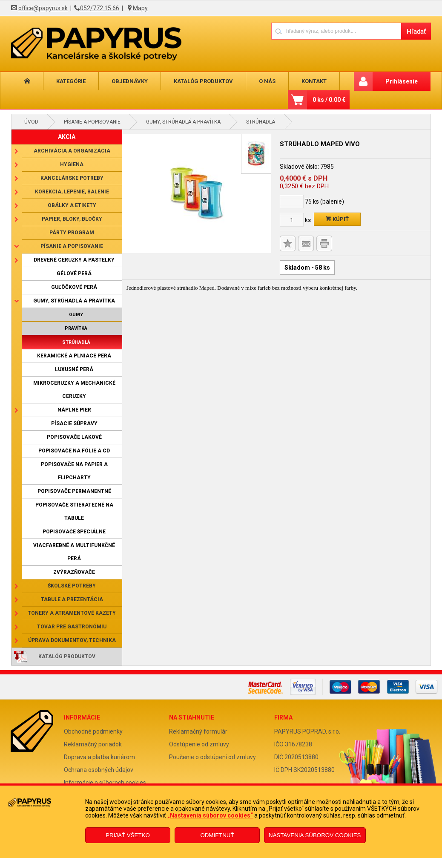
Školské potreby (72, 586)
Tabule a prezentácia (72, 599)
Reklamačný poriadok (93, 744)
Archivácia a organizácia (72, 151)
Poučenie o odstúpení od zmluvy (212, 757)
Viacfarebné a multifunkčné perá (74, 551)
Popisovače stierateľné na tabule (74, 511)
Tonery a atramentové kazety (72, 613)
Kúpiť (337, 219)
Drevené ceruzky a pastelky (74, 260)
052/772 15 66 (99, 8)
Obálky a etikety (72, 205)
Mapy (140, 8)
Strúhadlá (260, 122)
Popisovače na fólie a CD (74, 451)
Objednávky (120, 81)
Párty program (71, 233)
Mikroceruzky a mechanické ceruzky (74, 389)
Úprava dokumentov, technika (72, 640)
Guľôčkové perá (74, 287)
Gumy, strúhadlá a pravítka (183, 122)
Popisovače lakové (74, 437)
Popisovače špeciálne (74, 532)
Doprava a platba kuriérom (99, 757)
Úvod (31, 122)
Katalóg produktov (189, 81)
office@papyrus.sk (43, 8)
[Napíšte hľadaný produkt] (336, 31)
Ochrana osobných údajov (98, 769)
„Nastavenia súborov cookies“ (210, 815)
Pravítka (76, 328)
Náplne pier (74, 410)
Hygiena (71, 164)
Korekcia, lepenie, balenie (72, 192)
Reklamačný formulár (198, 731)
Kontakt (292, 81)
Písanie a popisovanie (92, 122)
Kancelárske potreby (71, 178)
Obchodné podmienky (93, 731)
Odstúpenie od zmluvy (199, 744)
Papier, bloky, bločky (72, 219)
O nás (249, 81)
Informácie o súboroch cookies (105, 782)
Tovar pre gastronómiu (71, 627)
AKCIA (66, 136)
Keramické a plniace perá (74, 356)
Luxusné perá (74, 369)
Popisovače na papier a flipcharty (74, 471)
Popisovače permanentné (74, 491)
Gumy (76, 314)
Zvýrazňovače (74, 572)
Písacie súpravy (74, 423)
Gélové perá (74, 273)
